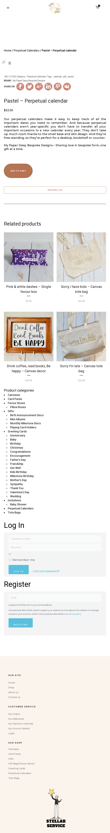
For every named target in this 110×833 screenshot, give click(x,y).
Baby (13, 449)
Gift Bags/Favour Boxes (21, 764)
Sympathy (16, 493)
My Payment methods (20, 724)
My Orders (14, 714)
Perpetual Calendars (26, 50)
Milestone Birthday (22, 485)
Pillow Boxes (18, 416)
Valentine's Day (19, 502)
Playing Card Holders (23, 437)
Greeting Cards (17, 441)
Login (11, 733)
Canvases (14, 404)
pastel (71, 86)
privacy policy (75, 624)
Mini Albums (17, 429)
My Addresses (16, 719)
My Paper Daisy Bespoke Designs (29, 90)
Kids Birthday (18, 481)
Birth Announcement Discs (27, 424)
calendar (57, 86)
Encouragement (20, 465)
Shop (11, 687)
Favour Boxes (16, 412)
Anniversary (17, 445)
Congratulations (20, 461)
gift (64, 86)
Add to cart (18, 180)
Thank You (17, 497)
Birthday (15, 453)
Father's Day (18, 469)
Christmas (16, 457)
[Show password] (10, 563)
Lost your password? (46, 580)
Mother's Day (18, 489)
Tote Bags (14, 522)
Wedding (15, 506)
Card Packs (15, 408)
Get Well (15, 477)
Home (7, 50)
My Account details (19, 728)
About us (13, 692)
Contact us (14, 697)
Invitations (14, 510)
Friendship (16, 473)
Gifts (11, 420)
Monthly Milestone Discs (25, 433)
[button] (14, 62)
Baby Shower (18, 514)
